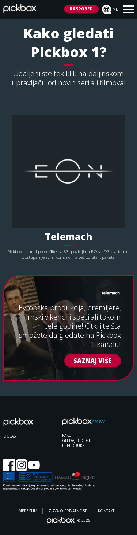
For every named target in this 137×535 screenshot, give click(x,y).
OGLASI (10, 436)
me (110, 9)
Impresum (27, 510)
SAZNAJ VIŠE (92, 360)
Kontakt (106, 510)
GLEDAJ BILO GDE (78, 440)
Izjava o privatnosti (67, 510)
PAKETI (68, 435)
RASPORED (81, 8)
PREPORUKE (73, 445)
